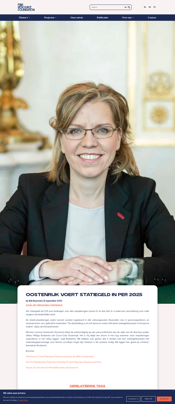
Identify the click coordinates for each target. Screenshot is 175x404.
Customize (132, 399)
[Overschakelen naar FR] (154, 7)
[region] (87, 397)
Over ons (127, 17)
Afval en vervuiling (37, 305)
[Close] (173, 390)
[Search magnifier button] (129, 7)
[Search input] (107, 7)
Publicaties (102, 17)
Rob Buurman (35, 301)
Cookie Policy (23, 400)
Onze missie (77, 17)
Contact (152, 17)
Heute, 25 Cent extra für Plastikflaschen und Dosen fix (52, 368)
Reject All (148, 399)
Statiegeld (56, 305)
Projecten (49, 17)
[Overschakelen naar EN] (150, 7)
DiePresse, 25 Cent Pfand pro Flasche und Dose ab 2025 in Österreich (60, 357)
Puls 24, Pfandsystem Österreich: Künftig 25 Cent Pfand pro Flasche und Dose (63, 362)
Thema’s (23, 17)
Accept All (164, 399)
